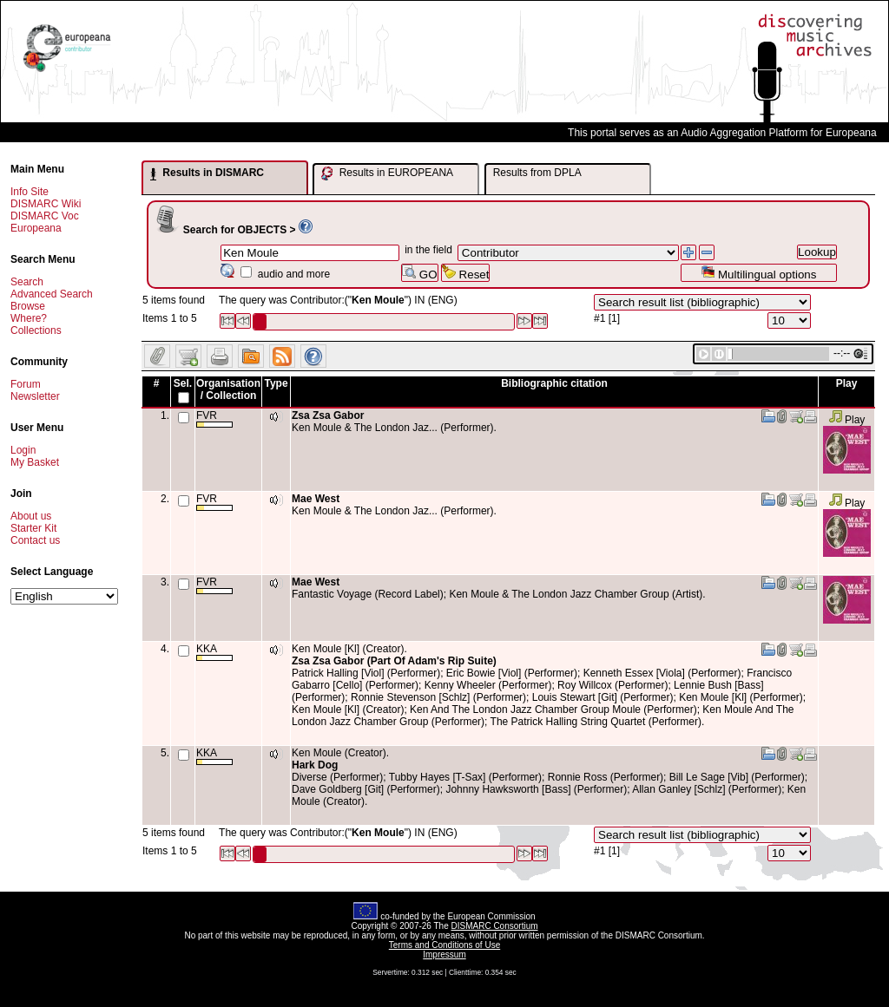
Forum (25, 384)
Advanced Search (51, 294)
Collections (36, 330)
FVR (214, 418)
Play (847, 420)
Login (23, 450)
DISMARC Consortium (494, 926)
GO (419, 273)
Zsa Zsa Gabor (328, 415)
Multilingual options (758, 273)
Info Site (29, 192)
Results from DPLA (537, 173)
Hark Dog (315, 765)
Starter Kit (33, 528)
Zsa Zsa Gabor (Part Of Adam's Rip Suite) (394, 661)
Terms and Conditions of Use (444, 945)
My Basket (34, 462)
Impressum (444, 954)
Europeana (36, 228)
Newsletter (35, 396)
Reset (466, 273)
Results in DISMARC (207, 173)
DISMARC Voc (44, 216)
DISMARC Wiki (45, 204)
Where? (28, 318)
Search (26, 282)
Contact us (35, 540)
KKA (214, 652)
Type (275, 383)
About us (30, 516)
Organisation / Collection (228, 389)
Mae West (315, 499)
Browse (27, 306)
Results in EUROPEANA (387, 173)
